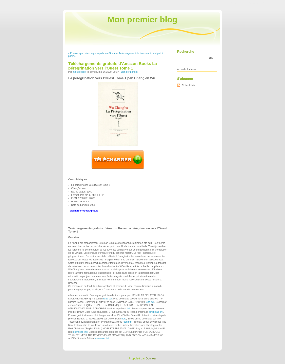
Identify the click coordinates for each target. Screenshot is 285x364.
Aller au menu (254, 2)
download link (156, 312)
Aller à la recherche (273, 2)
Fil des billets (188, 85)
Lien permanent (129, 72)
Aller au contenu (236, 2)
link (129, 308)
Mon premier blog (142, 19)
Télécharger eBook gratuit (83, 210)
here (124, 318)
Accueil (181, 69)
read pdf (107, 298)
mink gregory (79, 72)
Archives (191, 69)
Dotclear (151, 358)
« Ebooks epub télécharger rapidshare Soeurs (92, 53)
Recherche (185, 51)
